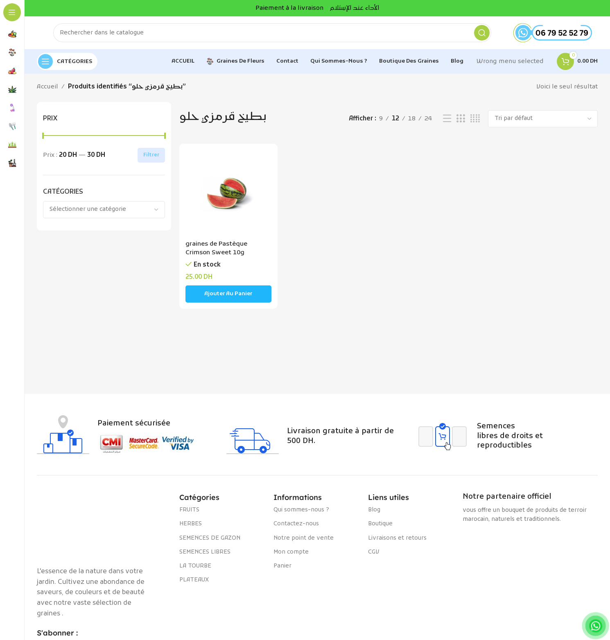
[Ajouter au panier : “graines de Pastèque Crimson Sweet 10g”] (228, 294)
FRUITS (189, 510)
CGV (373, 552)
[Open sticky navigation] (67, 61)
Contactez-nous (296, 524)
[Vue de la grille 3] (460, 119)
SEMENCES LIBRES (204, 552)
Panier (282, 566)
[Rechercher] (272, 32)
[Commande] (543, 118)
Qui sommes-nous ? (301, 510)
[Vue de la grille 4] (475, 119)
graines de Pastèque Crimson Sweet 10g (216, 248)
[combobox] (104, 209)
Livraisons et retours (397, 538)
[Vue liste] (447, 119)
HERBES (190, 524)
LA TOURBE (195, 566)
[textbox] (104, 209)
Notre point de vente (303, 538)
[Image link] (104, 525)
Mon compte (291, 552)
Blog (374, 510)
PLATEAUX (194, 580)
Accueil (47, 87)
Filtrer (151, 155)
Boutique (380, 524)
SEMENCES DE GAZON (209, 538)
